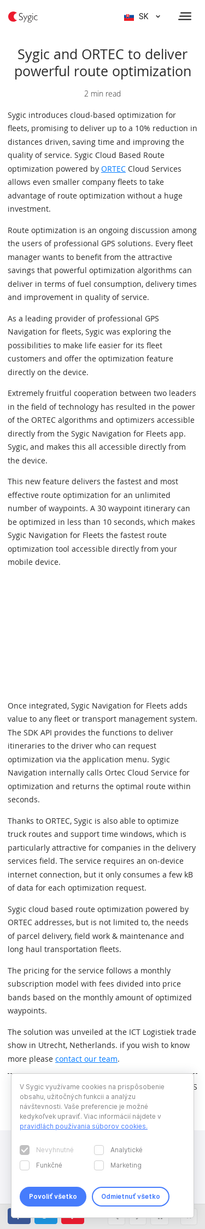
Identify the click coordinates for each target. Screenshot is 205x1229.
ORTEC (113, 168)
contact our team (86, 1059)
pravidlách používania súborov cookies (83, 1126)
